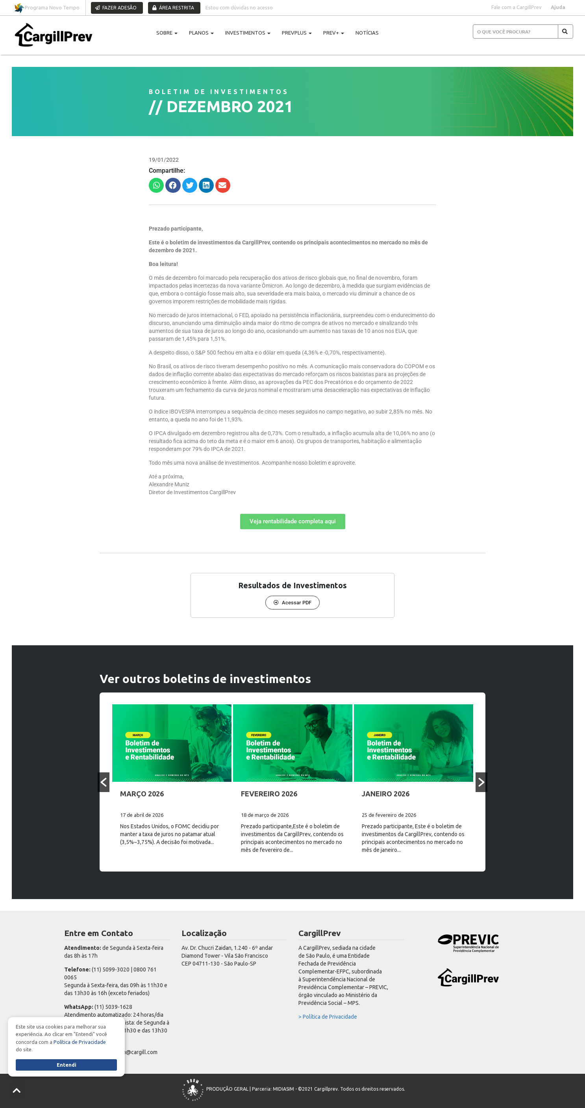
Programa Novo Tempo (47, 8)
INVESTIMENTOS (247, 32)
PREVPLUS (297, 32)
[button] (156, 185)
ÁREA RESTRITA (173, 7)
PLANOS (201, 32)
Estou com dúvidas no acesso (239, 7)
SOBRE (167, 32)
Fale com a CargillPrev (516, 7)
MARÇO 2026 (142, 794)
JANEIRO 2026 (385, 794)
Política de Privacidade (80, 1042)
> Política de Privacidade (327, 1017)
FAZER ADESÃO (116, 7)
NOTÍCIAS (367, 32)
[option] (171, 782)
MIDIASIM (283, 1089)
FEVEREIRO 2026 (269, 794)
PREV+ (333, 32)
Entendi (66, 1064)
